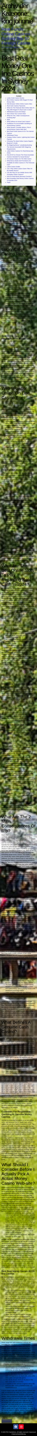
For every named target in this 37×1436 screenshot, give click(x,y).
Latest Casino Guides (13, 166)
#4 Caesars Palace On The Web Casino (19, 159)
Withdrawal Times (12, 135)
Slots (8, 119)
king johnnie (29, 286)
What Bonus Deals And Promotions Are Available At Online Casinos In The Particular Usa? (20, 162)
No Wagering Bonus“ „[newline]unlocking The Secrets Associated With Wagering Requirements (19, 147)
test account (19, 47)
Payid (8, 182)
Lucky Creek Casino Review (15, 98)
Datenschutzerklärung (19, 1434)
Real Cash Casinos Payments (16, 106)
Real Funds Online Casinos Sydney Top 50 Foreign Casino (15, 36)
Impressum (32, 1432)
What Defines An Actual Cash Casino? (18, 121)
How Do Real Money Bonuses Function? (19, 176)
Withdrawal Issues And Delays (16, 112)
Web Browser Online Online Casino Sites (19, 104)
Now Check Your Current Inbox (16, 113)
